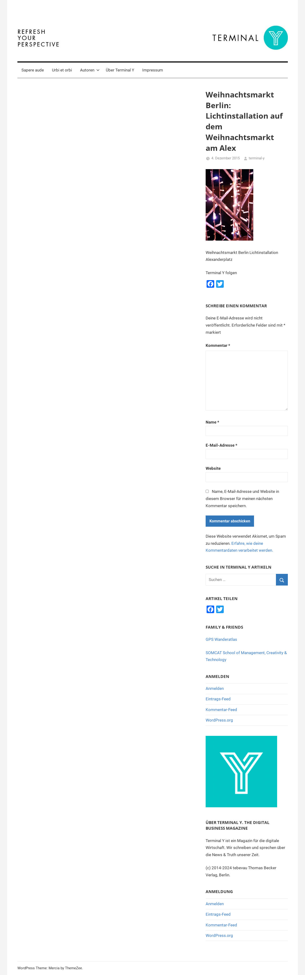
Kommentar (218, 345)
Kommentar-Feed (221, 709)
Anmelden (215, 688)
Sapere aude (32, 70)
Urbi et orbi (62, 70)
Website (213, 468)
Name (212, 422)
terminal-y (256, 158)
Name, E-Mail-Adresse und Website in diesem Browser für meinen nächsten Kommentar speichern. (242, 498)
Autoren (90, 70)
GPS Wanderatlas (221, 639)
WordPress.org (219, 720)
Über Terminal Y (120, 70)
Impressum (152, 70)
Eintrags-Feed (218, 699)
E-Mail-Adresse (221, 445)
